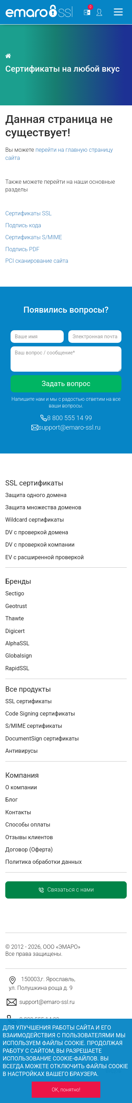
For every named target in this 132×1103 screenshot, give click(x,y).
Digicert (15, 631)
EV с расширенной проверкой (44, 557)
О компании (21, 787)
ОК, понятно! (66, 1089)
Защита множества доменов (43, 507)
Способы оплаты (27, 824)
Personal (99, 12)
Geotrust (16, 606)
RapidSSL (17, 668)
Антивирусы (21, 751)
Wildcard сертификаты (34, 519)
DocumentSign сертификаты (42, 738)
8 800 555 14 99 (69, 418)
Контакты (18, 812)
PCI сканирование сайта (36, 260)
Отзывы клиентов (29, 837)
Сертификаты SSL (28, 213)
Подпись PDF (22, 249)
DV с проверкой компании (40, 544)
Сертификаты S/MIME (33, 237)
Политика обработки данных (43, 862)
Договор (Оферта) (29, 849)
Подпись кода (23, 225)
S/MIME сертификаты (33, 726)
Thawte (14, 618)
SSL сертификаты (28, 701)
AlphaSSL (17, 643)
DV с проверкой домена (36, 532)
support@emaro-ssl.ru (69, 427)
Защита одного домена (36, 495)
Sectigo (14, 593)
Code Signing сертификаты (40, 713)
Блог (11, 799)
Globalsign (18, 655)
